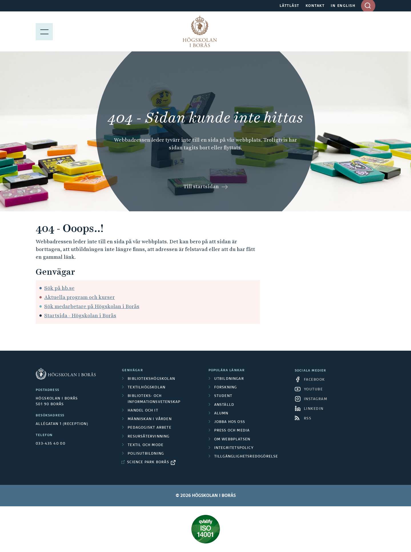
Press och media (232, 431)
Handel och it (143, 411)
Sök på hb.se (59, 288)
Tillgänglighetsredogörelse (246, 457)
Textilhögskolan (146, 388)
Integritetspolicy (234, 448)
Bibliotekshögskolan (151, 379)
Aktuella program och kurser (79, 297)
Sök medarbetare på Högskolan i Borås (91, 306)
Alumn (221, 413)
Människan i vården (150, 419)
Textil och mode (145, 445)
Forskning (225, 388)
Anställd (224, 405)
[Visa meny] (44, 31)
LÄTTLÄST (289, 6)
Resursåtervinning (148, 437)
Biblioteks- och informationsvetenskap (154, 399)
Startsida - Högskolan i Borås (80, 315)
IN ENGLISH (343, 6)
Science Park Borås (148, 462)
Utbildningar (229, 379)
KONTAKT (315, 6)
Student (223, 396)
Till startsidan (201, 186)
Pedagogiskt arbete (149, 428)
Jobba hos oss (229, 422)
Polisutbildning (146, 454)
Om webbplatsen (232, 439)
